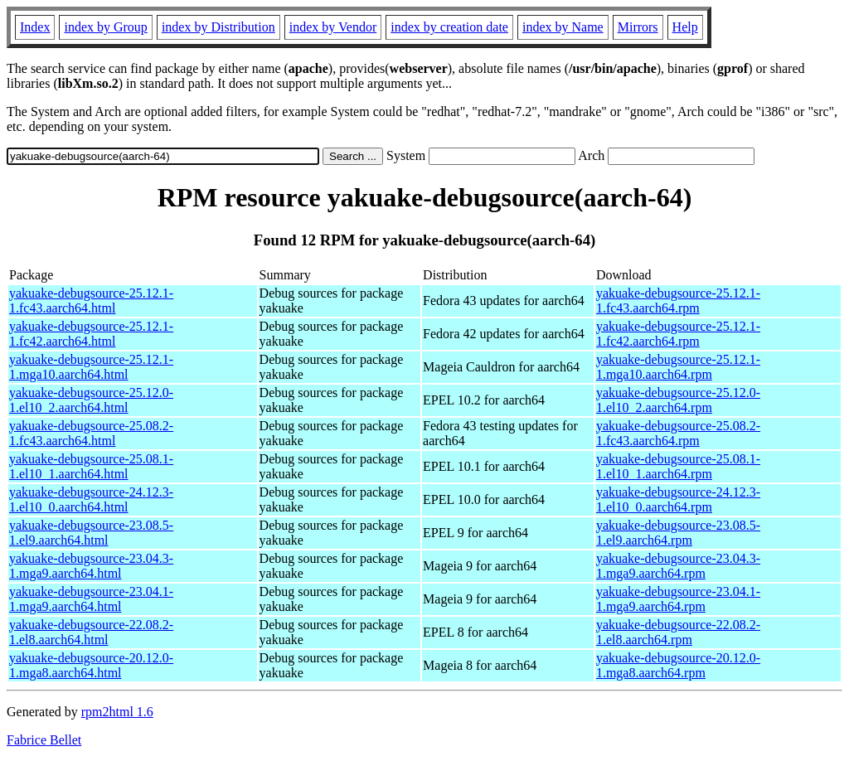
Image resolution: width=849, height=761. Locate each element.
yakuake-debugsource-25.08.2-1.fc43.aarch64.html (91, 433)
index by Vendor (332, 27)
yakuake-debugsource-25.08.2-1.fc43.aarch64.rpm (678, 433)
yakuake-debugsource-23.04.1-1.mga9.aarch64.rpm (678, 598)
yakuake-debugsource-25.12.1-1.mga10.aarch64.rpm (678, 366)
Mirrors (638, 27)
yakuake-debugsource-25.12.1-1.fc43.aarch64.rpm (678, 300)
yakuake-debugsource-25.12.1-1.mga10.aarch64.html (91, 366)
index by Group (105, 27)
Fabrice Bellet (44, 740)
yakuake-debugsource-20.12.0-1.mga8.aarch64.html (91, 665)
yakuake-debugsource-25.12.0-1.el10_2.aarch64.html (91, 399)
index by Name (563, 27)
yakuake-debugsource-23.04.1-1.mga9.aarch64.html (91, 598)
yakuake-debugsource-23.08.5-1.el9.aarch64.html (91, 532)
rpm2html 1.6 (117, 712)
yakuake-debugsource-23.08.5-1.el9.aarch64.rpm (678, 532)
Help (685, 27)
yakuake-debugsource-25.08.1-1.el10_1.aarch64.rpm (678, 466)
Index (35, 27)
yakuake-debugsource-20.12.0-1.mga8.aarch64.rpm (678, 665)
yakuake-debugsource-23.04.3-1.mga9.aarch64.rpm (678, 565)
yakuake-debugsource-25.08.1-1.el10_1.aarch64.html (91, 466)
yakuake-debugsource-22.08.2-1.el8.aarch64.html (91, 632)
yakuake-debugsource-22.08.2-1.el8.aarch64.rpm (678, 632)
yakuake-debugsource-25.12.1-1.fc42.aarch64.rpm (678, 333)
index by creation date (449, 27)
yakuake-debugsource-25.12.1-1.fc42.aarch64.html (91, 333)
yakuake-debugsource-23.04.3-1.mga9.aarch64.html (91, 565)
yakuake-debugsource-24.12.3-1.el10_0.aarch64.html (91, 499)
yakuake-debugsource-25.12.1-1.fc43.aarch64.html (91, 300)
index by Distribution (218, 27)
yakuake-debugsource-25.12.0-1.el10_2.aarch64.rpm (678, 399)
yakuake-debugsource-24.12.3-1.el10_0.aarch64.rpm (678, 499)
